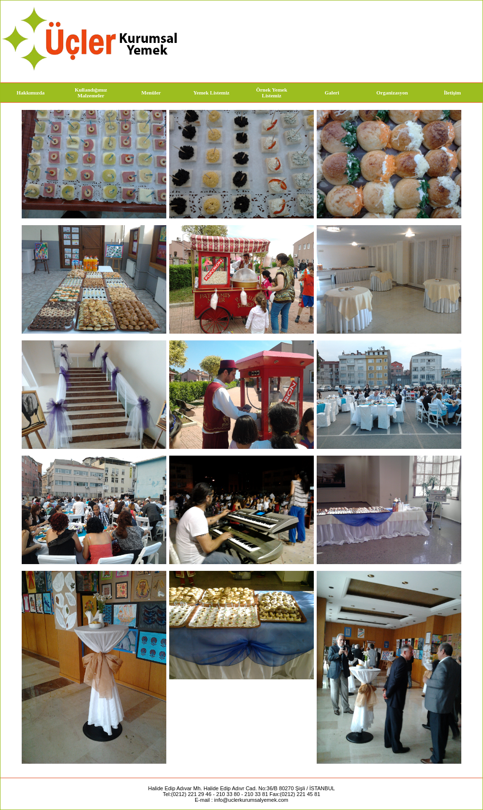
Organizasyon (392, 92)
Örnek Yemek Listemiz (271, 92)
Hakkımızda (30, 92)
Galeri (332, 92)
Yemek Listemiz (211, 92)
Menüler (151, 92)
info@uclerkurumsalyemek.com (251, 800)
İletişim (452, 92)
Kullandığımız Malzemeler (91, 92)
